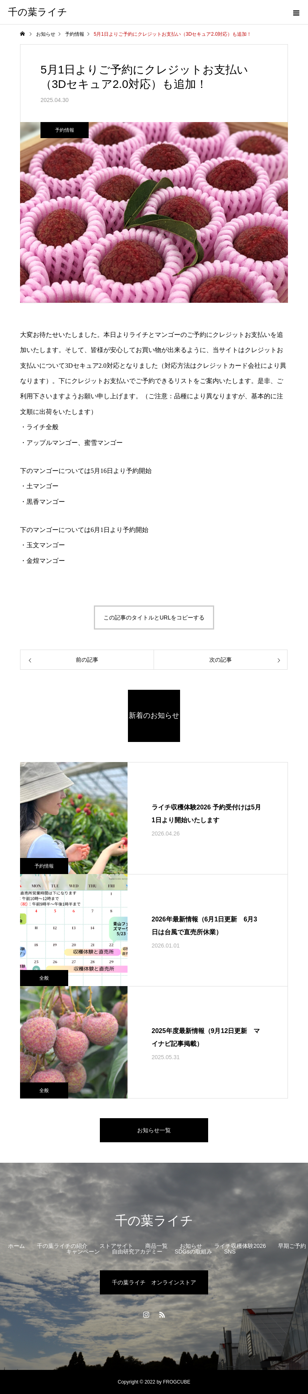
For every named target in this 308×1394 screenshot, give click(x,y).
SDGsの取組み (193, 1251)
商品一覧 (156, 1246)
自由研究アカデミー (137, 1251)
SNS (230, 1251)
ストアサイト (116, 1246)
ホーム (16, 1246)
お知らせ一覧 (154, 1130)
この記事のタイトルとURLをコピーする (154, 617)
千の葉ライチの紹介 (62, 1246)
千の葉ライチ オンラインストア (154, 1282)
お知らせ (191, 1246)
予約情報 (64, 130)
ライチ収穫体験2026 (240, 1246)
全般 (44, 978)
